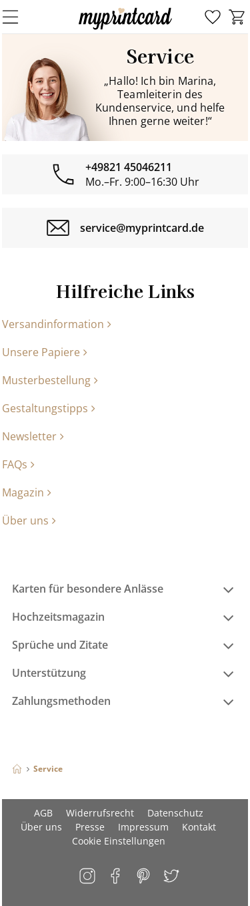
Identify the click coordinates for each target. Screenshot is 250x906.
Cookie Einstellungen (118, 841)
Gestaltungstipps (48, 408)
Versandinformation (56, 324)
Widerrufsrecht (100, 812)
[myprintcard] (125, 29)
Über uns (29, 520)
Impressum (143, 826)
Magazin (26, 492)
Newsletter (33, 436)
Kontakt (199, 826)
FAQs (18, 464)
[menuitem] (213, 17)
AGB (43, 812)
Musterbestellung (50, 380)
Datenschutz (175, 812)
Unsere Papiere (44, 352)
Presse (90, 826)
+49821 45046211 (128, 167)
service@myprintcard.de (142, 227)
